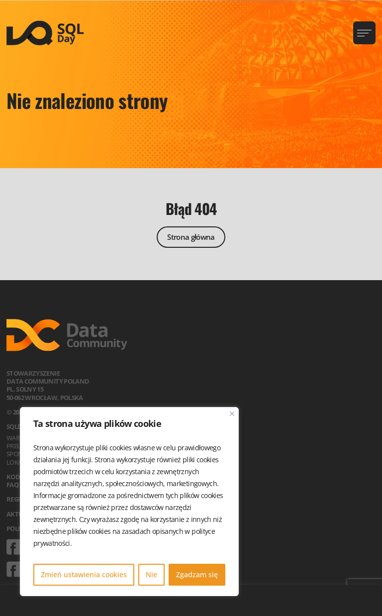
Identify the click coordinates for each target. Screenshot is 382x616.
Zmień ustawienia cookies (84, 574)
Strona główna (191, 237)
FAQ (12, 484)
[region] (129, 501)
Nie (151, 574)
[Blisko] (232, 413)
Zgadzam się (197, 574)
